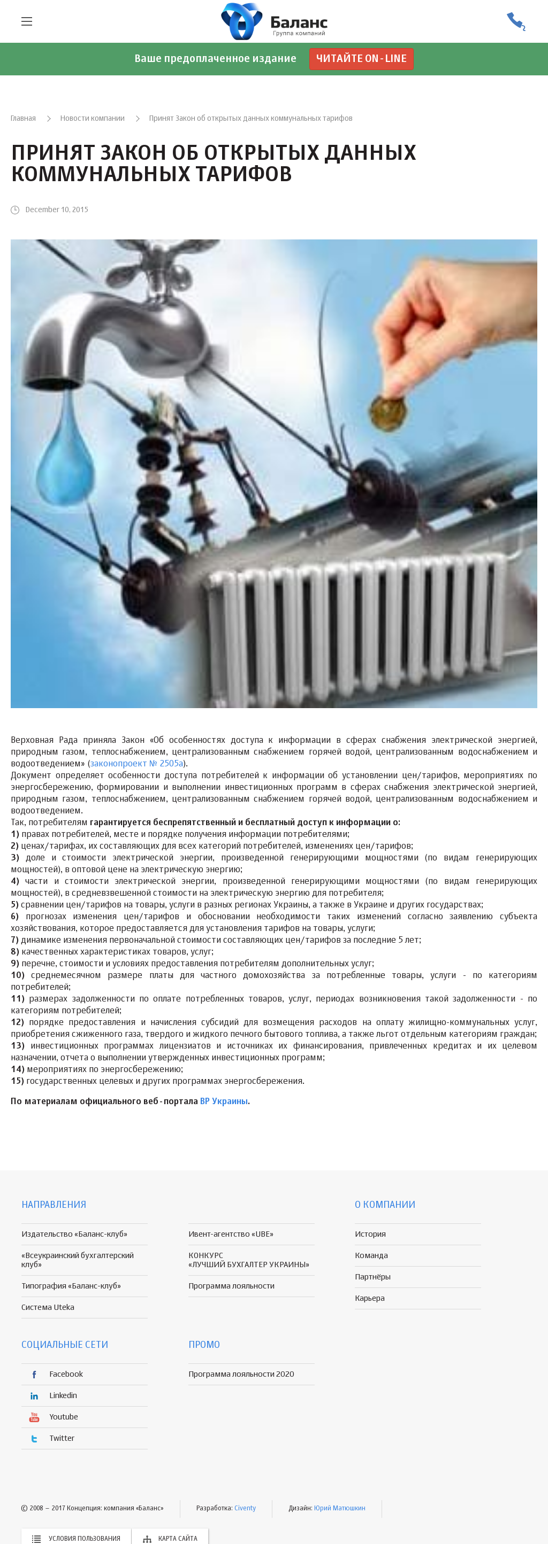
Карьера (370, 1298)
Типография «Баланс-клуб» (71, 1286)
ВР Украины (224, 1102)
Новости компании (92, 118)
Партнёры (373, 1277)
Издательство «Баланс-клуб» (74, 1234)
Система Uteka (47, 1308)
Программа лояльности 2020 (241, 1374)
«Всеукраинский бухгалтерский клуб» (77, 1260)
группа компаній (274, 21)
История (370, 1234)
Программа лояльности (231, 1286)
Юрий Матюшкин (340, 1509)
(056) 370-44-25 (516, 22)
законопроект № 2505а (136, 764)
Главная (23, 118)
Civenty (245, 1509)
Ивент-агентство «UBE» (230, 1234)
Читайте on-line (361, 59)
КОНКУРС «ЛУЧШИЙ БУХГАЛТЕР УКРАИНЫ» (248, 1260)
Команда (371, 1256)
